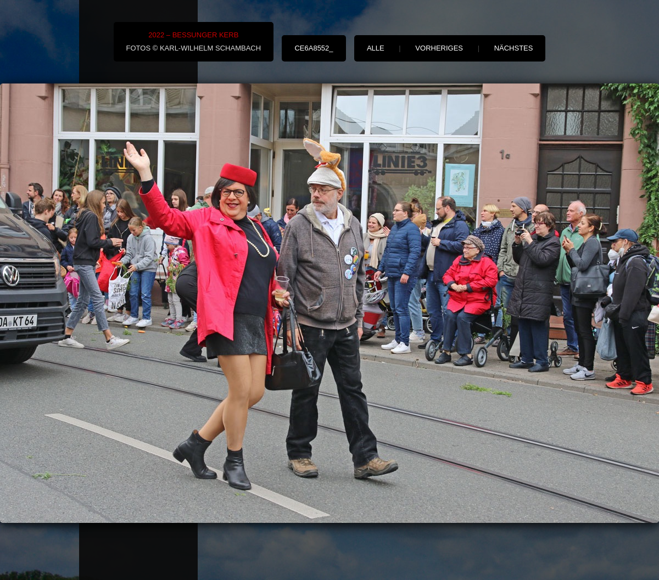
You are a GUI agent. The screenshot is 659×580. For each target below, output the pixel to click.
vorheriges (439, 48)
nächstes (513, 48)
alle (375, 48)
